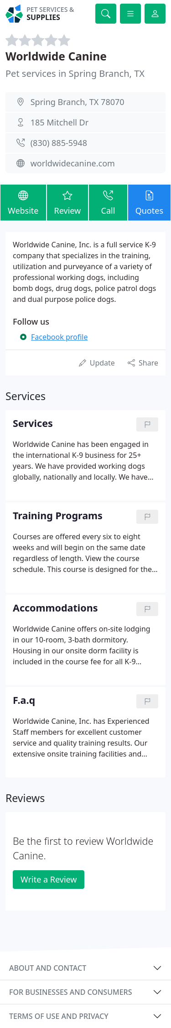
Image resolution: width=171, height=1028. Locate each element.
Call (107, 202)
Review (67, 202)
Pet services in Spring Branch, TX (75, 73)
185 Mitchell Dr (60, 122)
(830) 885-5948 (59, 142)
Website (23, 202)
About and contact (47, 968)
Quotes (149, 202)
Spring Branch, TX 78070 (77, 101)
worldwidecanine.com (73, 163)
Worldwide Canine (56, 56)
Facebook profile (59, 337)
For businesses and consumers (70, 992)
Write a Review (49, 879)
